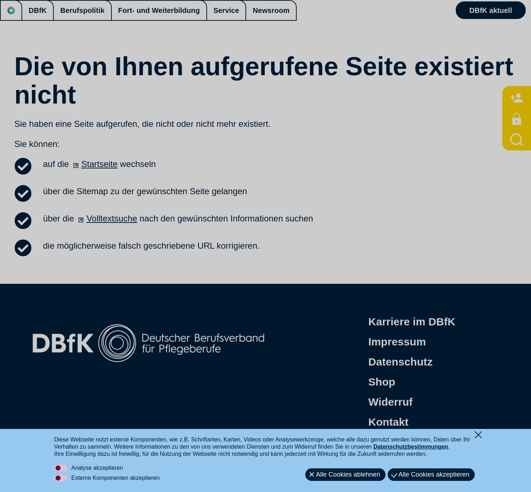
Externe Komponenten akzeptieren (115, 478)
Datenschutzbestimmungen (410, 447)
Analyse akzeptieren (97, 468)
